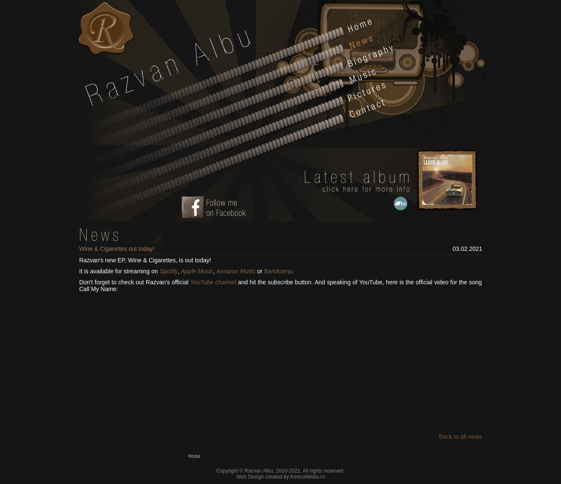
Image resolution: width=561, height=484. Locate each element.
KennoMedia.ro (307, 477)
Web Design (250, 477)
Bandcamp (278, 271)
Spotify (169, 271)
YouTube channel (213, 282)
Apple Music (197, 271)
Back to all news (460, 436)
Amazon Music (236, 271)
